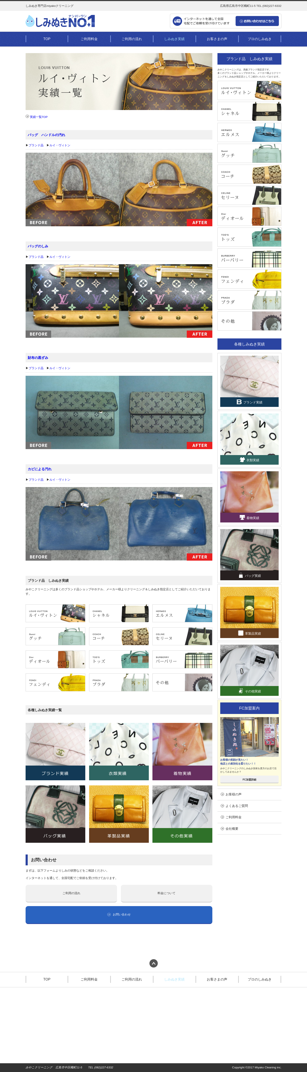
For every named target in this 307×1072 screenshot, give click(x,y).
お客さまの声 (217, 39)
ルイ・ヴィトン (59, 145)
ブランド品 (36, 145)
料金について (166, 893)
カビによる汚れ (40, 469)
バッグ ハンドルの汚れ (46, 135)
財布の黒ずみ (38, 358)
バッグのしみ (38, 246)
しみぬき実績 (174, 39)
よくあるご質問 (234, 806)
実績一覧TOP (37, 117)
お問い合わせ (119, 914)
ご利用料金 (89, 39)
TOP (46, 39)
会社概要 (229, 828)
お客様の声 (231, 794)
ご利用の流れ (132, 39)
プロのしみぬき (260, 39)
